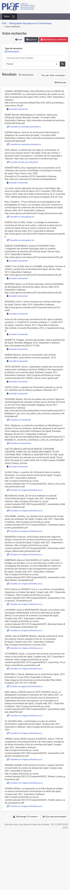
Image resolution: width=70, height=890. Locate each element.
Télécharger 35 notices (25, 816)
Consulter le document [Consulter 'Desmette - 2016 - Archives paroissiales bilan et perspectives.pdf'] (17, 349)
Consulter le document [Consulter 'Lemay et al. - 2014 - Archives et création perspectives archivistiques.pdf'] (17, 278)
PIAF (4, 23)
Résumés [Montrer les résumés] (60, 82)
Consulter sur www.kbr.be (19, 420)
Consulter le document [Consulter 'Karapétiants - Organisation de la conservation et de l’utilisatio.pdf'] (17, 183)
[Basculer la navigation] (9, 16)
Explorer (31, 39)
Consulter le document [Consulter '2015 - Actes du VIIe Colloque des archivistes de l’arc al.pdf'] (17, 334)
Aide (18, 39)
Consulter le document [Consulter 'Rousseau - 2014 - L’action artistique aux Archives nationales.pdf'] (17, 314)
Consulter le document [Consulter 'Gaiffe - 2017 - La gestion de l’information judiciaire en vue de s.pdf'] (17, 394)
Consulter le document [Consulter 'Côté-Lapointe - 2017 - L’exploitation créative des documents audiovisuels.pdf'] (17, 382)
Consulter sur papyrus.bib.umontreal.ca (24, 686)
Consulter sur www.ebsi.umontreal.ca (24, 127)
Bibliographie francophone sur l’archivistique (30, 23)
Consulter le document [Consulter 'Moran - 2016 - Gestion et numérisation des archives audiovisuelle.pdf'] (17, 361)
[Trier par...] (53, 75)
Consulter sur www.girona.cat (20, 217)
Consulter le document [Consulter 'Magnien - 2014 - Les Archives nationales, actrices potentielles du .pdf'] (17, 296)
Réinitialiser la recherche (53, 39)
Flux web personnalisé (54, 816)
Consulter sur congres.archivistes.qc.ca (24, 490)
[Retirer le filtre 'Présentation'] (13, 51)
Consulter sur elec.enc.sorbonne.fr (22, 162)
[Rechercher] (62, 64)
